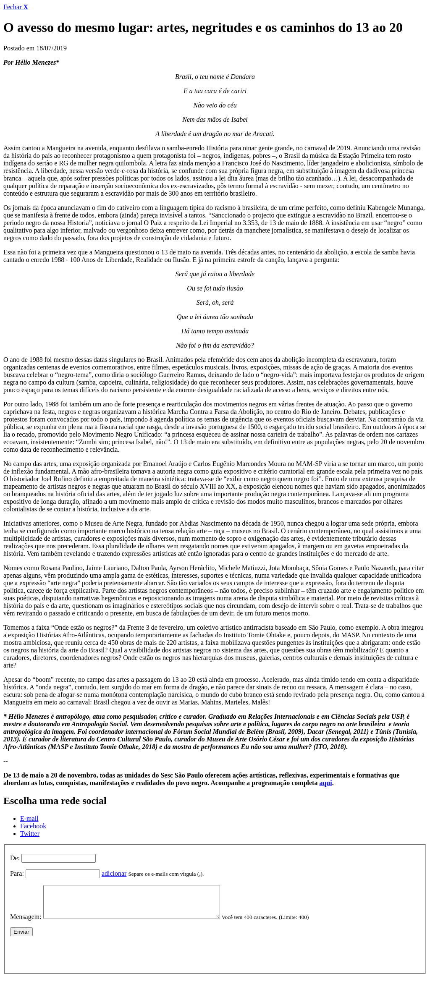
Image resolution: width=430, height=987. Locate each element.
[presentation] (74, 958)
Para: (17, 873)
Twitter (29, 833)
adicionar (114, 873)
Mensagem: (26, 923)
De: (15, 857)
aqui (325, 782)
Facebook (33, 826)
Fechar (15, 6)
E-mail (29, 818)
